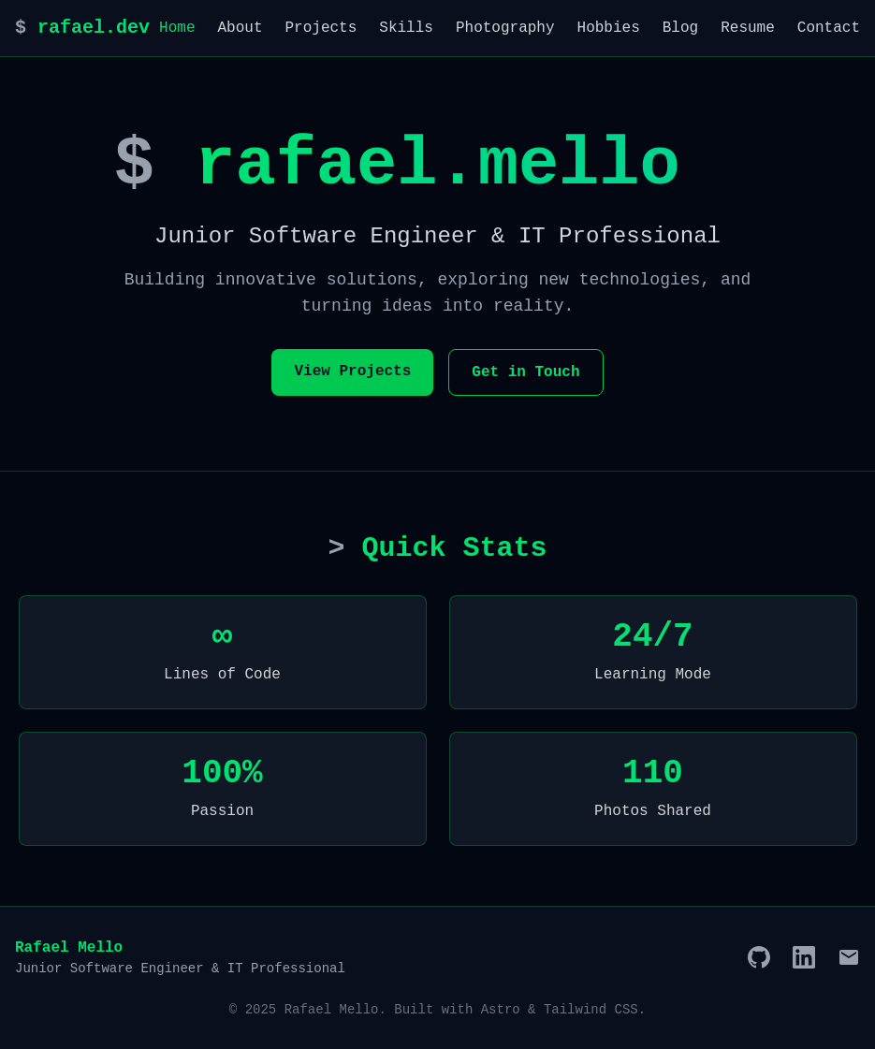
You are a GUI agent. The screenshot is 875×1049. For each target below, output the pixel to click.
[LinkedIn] (804, 957)
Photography (505, 28)
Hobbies (608, 28)
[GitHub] (759, 957)
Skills (406, 28)
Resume (748, 28)
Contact (828, 28)
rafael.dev (82, 27)
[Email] (849, 957)
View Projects (352, 371)
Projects (321, 28)
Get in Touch (525, 372)
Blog (680, 28)
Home (177, 28)
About (239, 28)
